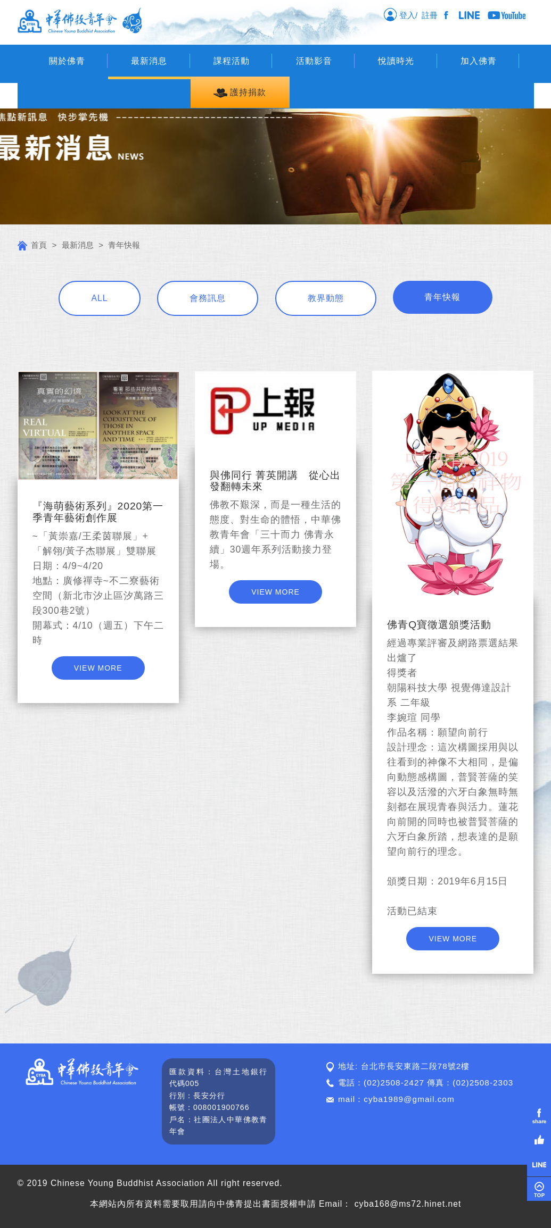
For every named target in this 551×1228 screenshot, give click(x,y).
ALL (100, 298)
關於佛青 (67, 60)
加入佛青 (478, 60)
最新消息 (149, 60)
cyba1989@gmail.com (409, 1099)
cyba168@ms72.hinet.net (408, 1203)
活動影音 (314, 60)
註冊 (432, 15)
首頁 (32, 244)
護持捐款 (239, 93)
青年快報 (442, 297)
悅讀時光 (396, 60)
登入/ (400, 14)
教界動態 (326, 298)
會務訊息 (208, 298)
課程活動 (231, 60)
